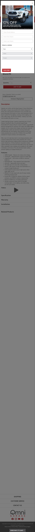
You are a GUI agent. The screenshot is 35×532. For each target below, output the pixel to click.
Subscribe (6, 70)
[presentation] (15, 64)
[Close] (17, 2)
